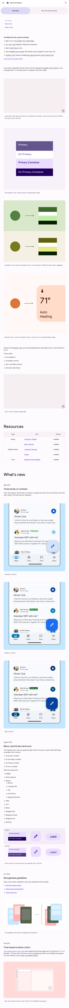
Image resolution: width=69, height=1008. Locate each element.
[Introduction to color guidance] (34, 95)
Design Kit (27, 439)
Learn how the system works (13, 59)
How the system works (13, 885)
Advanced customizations (15, 889)
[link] (9, 24)
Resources (8, 24)
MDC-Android (29, 444)
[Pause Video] (63, 111)
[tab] (15, 10)
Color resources (11, 893)
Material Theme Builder (32, 460)
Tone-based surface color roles (14, 951)
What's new (9, 27)
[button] (3, 3)
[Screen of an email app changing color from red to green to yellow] (34, 391)
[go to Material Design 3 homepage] (14, 3)
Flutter (26, 454)
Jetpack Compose (30, 449)
